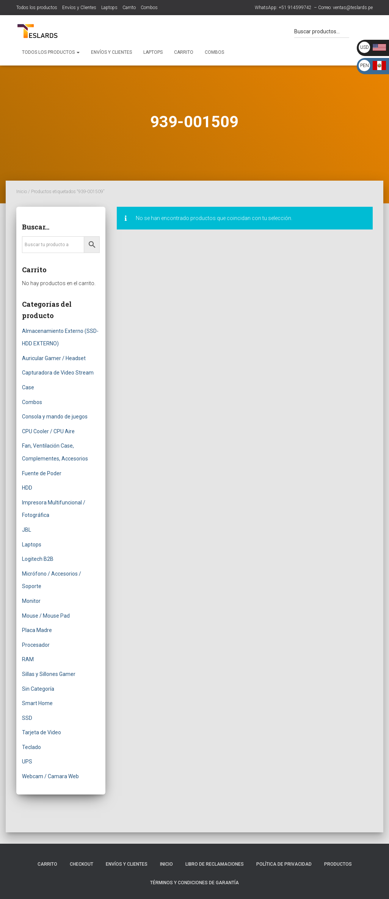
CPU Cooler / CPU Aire (48, 431)
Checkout (81, 864)
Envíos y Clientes (79, 7)
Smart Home (37, 703)
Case (28, 387)
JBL (26, 530)
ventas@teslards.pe (353, 7)
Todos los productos (36, 7)
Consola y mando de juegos (55, 417)
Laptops (109, 7)
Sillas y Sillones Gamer (48, 674)
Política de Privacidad (284, 864)
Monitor (31, 601)
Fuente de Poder (41, 473)
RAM (28, 659)
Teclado (31, 747)
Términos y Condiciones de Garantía (194, 882)
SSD (27, 718)
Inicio (21, 191)
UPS (27, 762)
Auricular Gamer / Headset (54, 358)
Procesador (36, 645)
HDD (27, 488)
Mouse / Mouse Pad (46, 616)
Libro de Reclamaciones (214, 864)
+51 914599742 (295, 7)
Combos (149, 7)
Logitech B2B (37, 559)
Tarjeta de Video (41, 732)
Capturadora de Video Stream (58, 373)
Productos (338, 864)
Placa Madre (37, 630)
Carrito (129, 7)
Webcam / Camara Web (50, 776)
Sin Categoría (38, 689)
